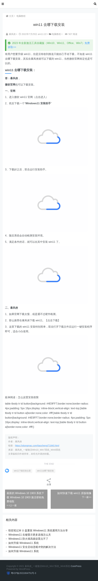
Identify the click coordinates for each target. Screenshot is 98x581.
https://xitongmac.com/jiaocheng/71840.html (37, 445)
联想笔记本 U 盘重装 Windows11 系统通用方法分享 (38, 530)
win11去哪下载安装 (45, 471)
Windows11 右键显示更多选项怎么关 (29, 534)
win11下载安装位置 (22, 471)
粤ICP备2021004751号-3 (23, 573)
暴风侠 (11, 34)
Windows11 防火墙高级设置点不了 (28, 538)
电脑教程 (21, 16)
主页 (10, 16)
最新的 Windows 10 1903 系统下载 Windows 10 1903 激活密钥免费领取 (25, 497)
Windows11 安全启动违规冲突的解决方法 (32, 547)
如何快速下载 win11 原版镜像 (74, 493)
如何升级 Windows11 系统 (23, 543)
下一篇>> (86, 497)
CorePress (76, 566)
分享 (48, 482)
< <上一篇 (12, 505)
